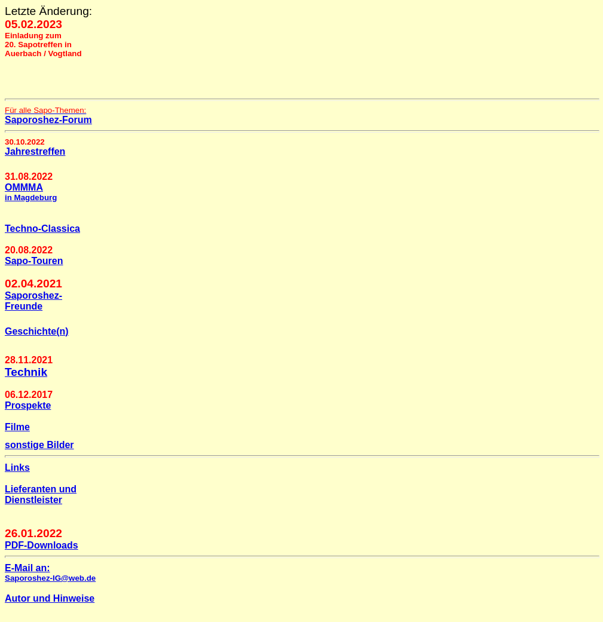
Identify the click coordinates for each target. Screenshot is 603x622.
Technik (26, 372)
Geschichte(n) (37, 331)
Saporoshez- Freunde (33, 300)
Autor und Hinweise (49, 598)
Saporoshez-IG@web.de (50, 578)
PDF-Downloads (41, 545)
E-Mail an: (27, 568)
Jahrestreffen (35, 151)
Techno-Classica (42, 228)
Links (17, 467)
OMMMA (31, 192)
